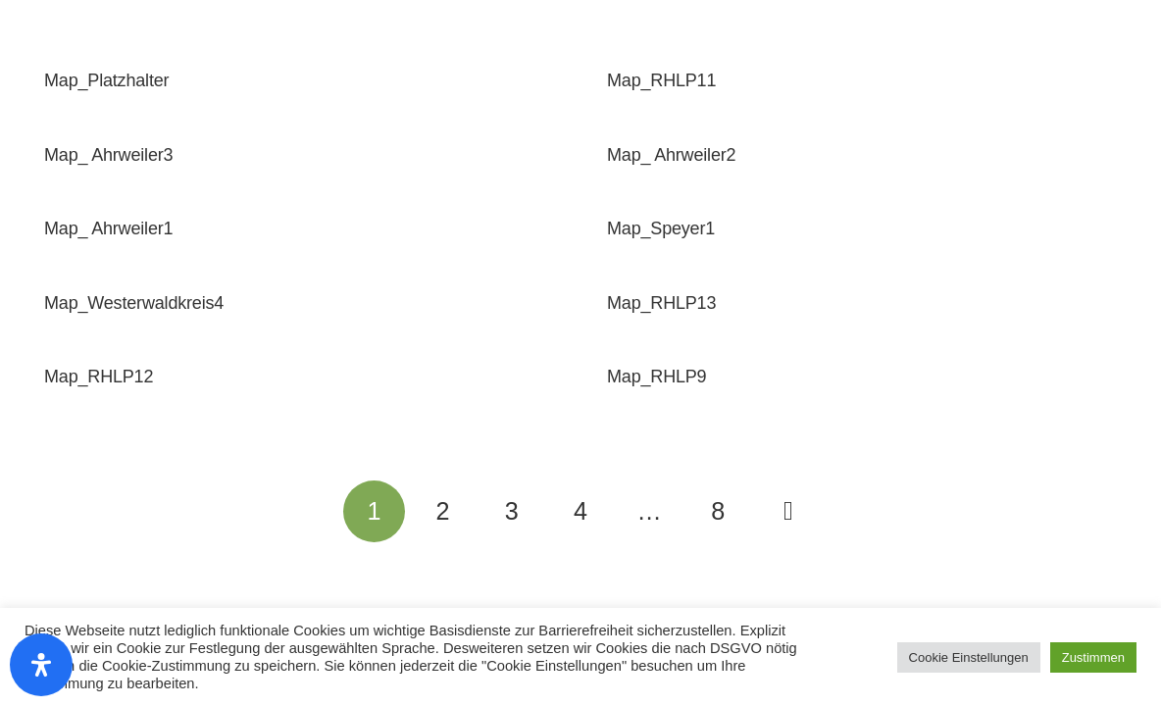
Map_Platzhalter (106, 80)
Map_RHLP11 (661, 80)
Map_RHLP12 (98, 376)
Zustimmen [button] (1093, 657)
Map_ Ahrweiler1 (108, 228)
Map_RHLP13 (661, 303)
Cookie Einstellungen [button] (969, 657)
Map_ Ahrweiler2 (671, 155)
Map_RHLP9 (656, 376)
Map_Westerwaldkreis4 (134, 303)
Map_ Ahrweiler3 (108, 155)
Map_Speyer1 (661, 228)
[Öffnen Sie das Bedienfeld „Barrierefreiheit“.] (41, 664)
